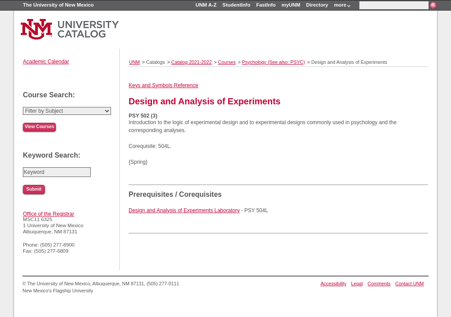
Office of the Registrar (48, 214)
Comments (379, 283)
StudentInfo (236, 4)
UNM (134, 62)
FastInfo (266, 4)
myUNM (290, 4)
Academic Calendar (46, 62)
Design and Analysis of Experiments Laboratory (184, 210)
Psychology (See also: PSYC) (273, 62)
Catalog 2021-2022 (191, 62)
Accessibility (334, 283)
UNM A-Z (206, 4)
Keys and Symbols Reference (163, 85)
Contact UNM (410, 283)
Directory (317, 4)
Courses (227, 62)
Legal (356, 283)
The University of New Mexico (58, 4)
